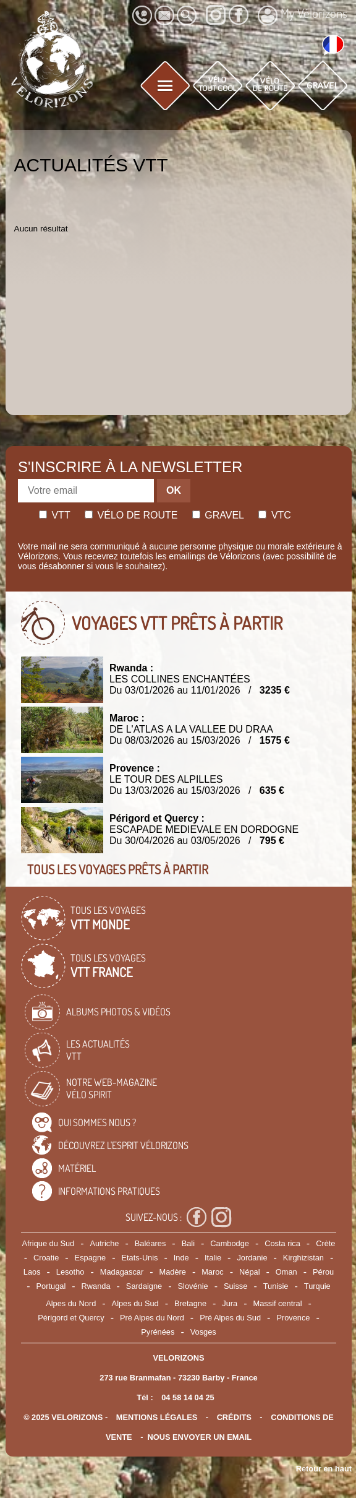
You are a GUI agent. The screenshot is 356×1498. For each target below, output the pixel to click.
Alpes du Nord (71, 1303)
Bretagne (190, 1303)
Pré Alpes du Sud (230, 1317)
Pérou (323, 1271)
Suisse (235, 1286)
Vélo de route (131, 515)
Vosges (203, 1332)
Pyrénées (157, 1332)
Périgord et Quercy (71, 1317)
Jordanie (252, 1257)
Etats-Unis (139, 1257)
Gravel (218, 515)
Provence (293, 1317)
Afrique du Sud (48, 1243)
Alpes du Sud (135, 1303)
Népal (249, 1271)
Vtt (54, 515)
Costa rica (282, 1243)
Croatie (46, 1257)
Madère (172, 1271)
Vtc (274, 515)
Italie (213, 1257)
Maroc (212, 1271)
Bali (188, 1243)
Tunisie (276, 1286)
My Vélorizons (302, 15)
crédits (234, 1417)
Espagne (90, 1257)
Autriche (104, 1243)
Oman (286, 1271)
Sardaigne (144, 1286)
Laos (32, 1271)
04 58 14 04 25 (187, 1397)
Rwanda (96, 1286)
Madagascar (121, 1271)
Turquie (317, 1286)
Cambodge (229, 1243)
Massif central (277, 1303)
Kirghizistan (303, 1257)
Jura (229, 1303)
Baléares (150, 1243)
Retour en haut (324, 1468)
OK (173, 490)
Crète (325, 1243)
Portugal (51, 1286)
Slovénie (193, 1286)
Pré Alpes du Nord (152, 1317)
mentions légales (157, 1417)
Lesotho (70, 1271)
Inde (181, 1257)
